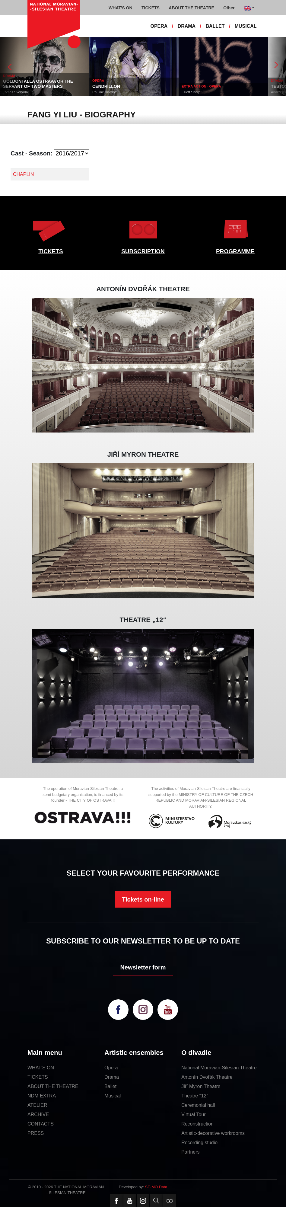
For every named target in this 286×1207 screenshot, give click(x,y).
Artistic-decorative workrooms (213, 1133)
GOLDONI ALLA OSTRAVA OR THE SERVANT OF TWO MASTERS (38, 84)
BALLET (214, 26)
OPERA (158, 26)
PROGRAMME (235, 251)
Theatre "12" (194, 1095)
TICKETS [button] (150, 7)
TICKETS (50, 251)
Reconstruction (197, 1123)
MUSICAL (246, 26)
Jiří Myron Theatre (201, 1086)
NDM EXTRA (41, 1095)
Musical (112, 1095)
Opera (111, 1067)
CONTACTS (40, 1123)
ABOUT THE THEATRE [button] (191, 7)
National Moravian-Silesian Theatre (219, 1067)
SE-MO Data (156, 1187)
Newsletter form (143, 967)
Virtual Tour (193, 1114)
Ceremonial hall (198, 1105)
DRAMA (187, 26)
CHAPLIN (23, 174)
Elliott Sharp (191, 92)
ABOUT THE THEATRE (52, 1086)
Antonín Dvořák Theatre (207, 1077)
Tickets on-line (143, 899)
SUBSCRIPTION (143, 251)
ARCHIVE (38, 1114)
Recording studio (199, 1142)
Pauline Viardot (104, 92)
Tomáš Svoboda (15, 92)
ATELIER (37, 1105)
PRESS (35, 1133)
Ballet (110, 1086)
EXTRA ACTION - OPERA (201, 86)
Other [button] (228, 7)
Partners (190, 1151)
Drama (111, 1077)
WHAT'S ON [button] (120, 7)
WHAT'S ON (40, 1067)
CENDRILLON (106, 86)
